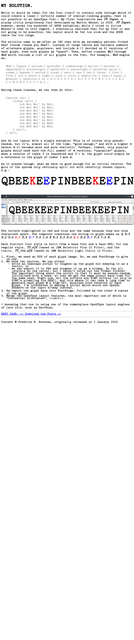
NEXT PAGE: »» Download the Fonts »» (31, 314)
